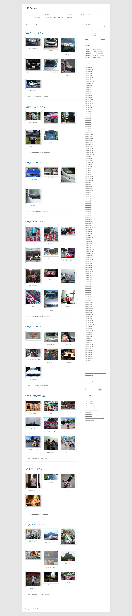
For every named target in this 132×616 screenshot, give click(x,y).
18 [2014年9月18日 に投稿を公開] (95, 33)
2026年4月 (88, 69)
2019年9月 (88, 229)
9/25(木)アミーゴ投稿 (34, 33)
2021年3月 (88, 192)
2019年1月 (88, 245)
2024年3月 (88, 120)
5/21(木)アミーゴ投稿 (90, 49)
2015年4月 (88, 336)
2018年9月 (88, 253)
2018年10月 (88, 251)
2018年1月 (88, 269)
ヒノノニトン (28, 17)
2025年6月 (88, 89)
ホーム (26, 14)
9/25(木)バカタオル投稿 (35, 107)
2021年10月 (88, 178)
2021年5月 (88, 188)
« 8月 (86, 39)
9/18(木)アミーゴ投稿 (34, 163)
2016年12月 (88, 296)
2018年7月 (88, 257)
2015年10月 (88, 324)
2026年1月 (88, 75)
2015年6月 (88, 332)
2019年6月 (88, 235)
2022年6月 (88, 162)
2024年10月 (88, 105)
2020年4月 (88, 215)
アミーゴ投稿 (35, 14)
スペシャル (97, 14)
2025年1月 (88, 99)
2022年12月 (88, 150)
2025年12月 (88, 77)
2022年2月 (88, 170)
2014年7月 (88, 354)
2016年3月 (88, 314)
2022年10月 (88, 154)
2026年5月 (88, 67)
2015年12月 (88, 320)
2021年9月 (88, 180)
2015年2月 (88, 340)
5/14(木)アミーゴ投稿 (90, 57)
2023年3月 (88, 144)
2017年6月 (88, 284)
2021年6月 (88, 186)
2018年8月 (88, 255)
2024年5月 (88, 116)
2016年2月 (88, 316)
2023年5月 (88, 140)
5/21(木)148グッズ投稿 (91, 53)
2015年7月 (88, 330)
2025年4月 (88, 93)
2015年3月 (88, 338)
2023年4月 (88, 142)
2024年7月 (88, 112)
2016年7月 (88, 306)
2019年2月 (88, 243)
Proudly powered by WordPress (32, 609)
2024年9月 (88, 107)
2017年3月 (88, 290)
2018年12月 (88, 247)
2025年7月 (88, 87)
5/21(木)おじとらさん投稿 (91, 55)
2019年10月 (88, 227)
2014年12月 (88, 344)
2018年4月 (88, 263)
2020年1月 (88, 221)
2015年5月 (88, 334)
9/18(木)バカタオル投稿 (35, 222)
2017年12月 (88, 271)
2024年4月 (88, 118)
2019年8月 (88, 231)
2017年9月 (88, 277)
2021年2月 (88, 194)
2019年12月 (88, 223)
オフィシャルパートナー (85, 14)
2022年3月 (88, 168)
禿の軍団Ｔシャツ (71, 17)
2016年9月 (88, 302)
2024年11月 (88, 103)
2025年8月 (88, 85)
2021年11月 (88, 176)
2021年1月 (88, 197)
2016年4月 (88, 312)
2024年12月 (88, 101)
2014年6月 (88, 356)
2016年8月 (88, 304)
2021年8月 (88, 182)
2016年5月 (88, 310)
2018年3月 (88, 265)
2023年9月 (88, 132)
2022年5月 (88, 164)
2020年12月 (88, 199)
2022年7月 (88, 160)
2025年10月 (88, 81)
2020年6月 (88, 211)
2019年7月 (88, 233)
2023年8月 (88, 134)
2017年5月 (88, 286)
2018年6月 (88, 259)
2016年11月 (88, 298)
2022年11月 (88, 152)
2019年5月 (88, 237)
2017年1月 (88, 294)
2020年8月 (88, 207)
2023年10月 (88, 130)
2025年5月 (88, 91)
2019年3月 (88, 241)
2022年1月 (88, 172)
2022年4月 (88, 166)
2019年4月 (88, 239)
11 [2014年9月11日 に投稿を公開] (95, 31)
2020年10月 (88, 203)
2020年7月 (88, 209)
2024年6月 (88, 114)
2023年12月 (88, 126)
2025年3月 (88, 95)
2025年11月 (88, 79)
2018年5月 (88, 261)
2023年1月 (88, 148)
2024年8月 (88, 109)
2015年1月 (88, 342)
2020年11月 (88, 201)
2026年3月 (88, 71)
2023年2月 (88, 146)
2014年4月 (88, 360)
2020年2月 (88, 219)
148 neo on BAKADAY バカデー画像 (54, 17)
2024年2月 (88, 122)
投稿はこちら (38, 17)
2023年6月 (88, 138)
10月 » (103, 39)
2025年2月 (88, 97)
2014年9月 (88, 350)
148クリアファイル (57, 14)
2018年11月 (88, 249)
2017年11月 (88, 273)
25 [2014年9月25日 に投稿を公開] (95, 35)
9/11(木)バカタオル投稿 (35, 396)
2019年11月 (88, 225)
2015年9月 (88, 326)
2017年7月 (88, 282)
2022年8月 (88, 158)
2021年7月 (88, 184)
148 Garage (31, 8)
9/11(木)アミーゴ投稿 (34, 327)
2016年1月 (88, 318)
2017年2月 (88, 292)
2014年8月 (88, 352)
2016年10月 (88, 300)
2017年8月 (88, 280)
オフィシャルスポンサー (70, 14)
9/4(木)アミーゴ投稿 (34, 469)
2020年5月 (88, 213)
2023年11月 (88, 128)
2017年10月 (88, 275)
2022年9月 (88, 156)
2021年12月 (88, 174)
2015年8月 (88, 328)
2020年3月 (88, 217)
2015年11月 (88, 322)
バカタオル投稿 (45, 14)
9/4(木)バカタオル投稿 (35, 524)
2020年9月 (88, 205)
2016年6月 (88, 308)
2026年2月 (88, 73)
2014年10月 (88, 348)
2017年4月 (88, 288)
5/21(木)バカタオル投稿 (91, 51)
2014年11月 (88, 346)
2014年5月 (88, 358)
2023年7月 (88, 136)
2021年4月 (88, 190)
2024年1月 (88, 124)
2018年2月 (88, 267)
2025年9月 (88, 83)
